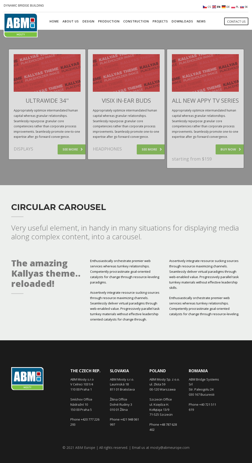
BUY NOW (230, 149)
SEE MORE (73, 149)
